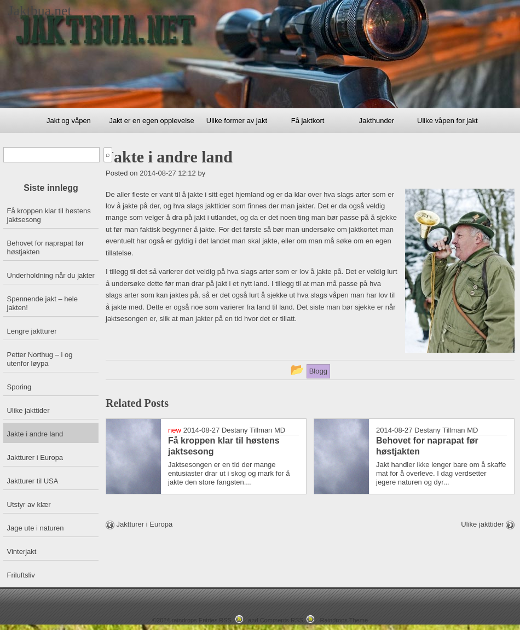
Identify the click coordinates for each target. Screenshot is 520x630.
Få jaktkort (308, 120)
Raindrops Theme (344, 620)
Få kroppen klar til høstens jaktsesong (49, 215)
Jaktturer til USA (33, 481)
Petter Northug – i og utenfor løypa (40, 359)
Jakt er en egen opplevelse (151, 120)
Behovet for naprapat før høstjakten (45, 247)
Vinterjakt (22, 551)
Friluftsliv (21, 575)
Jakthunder (376, 120)
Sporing (19, 387)
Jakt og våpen (69, 120)
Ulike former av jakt (236, 120)
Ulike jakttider (28, 410)
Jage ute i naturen (35, 528)
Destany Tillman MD (253, 430)
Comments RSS (281, 620)
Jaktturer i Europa (35, 457)
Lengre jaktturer (32, 331)
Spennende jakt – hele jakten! (42, 303)
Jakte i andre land (35, 434)
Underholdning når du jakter (51, 275)
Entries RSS (215, 620)
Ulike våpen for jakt (447, 120)
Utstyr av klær (29, 504)
